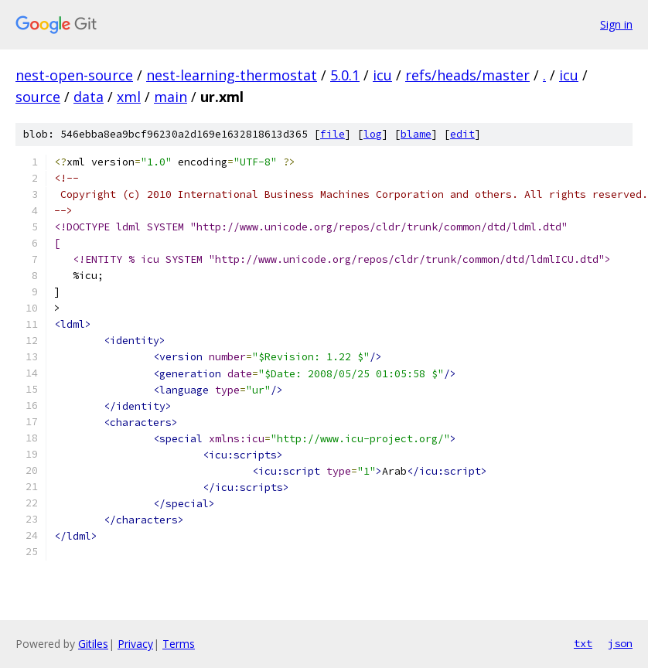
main (170, 96)
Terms (178, 643)
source (37, 96)
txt (583, 643)
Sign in (616, 24)
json (620, 643)
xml (129, 96)
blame (416, 134)
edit (462, 134)
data (88, 96)
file (332, 134)
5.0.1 (345, 75)
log (372, 134)
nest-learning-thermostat (231, 75)
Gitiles (93, 643)
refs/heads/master (467, 75)
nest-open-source (74, 75)
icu (382, 75)
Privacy (135, 643)
